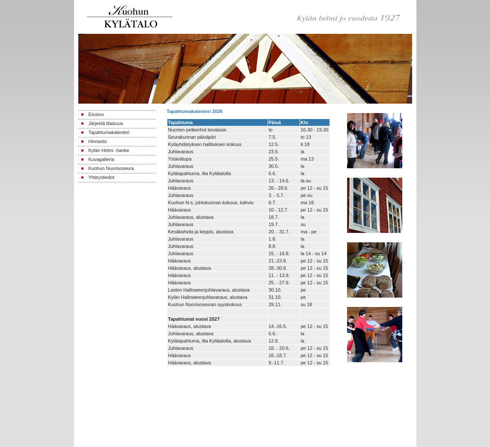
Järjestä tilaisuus (106, 123)
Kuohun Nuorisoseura (111, 168)
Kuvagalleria (102, 159)
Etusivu (96, 114)
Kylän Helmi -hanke (109, 150)
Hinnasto (98, 141)
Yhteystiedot (102, 177)
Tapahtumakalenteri (109, 132)
